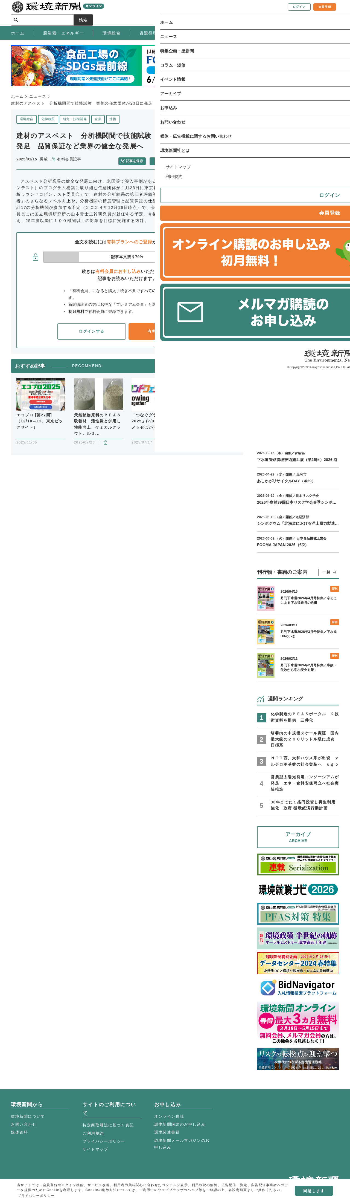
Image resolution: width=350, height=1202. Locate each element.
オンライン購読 (169, 1116)
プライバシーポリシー (104, 1141)
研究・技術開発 (75, 119)
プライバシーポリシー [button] (36, 1196)
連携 (112, 119)
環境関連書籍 (167, 1132)
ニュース (37, 96)
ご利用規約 (93, 1133)
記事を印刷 (167, 159)
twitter (216, 159)
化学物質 (48, 119)
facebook (226, 159)
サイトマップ (95, 1149)
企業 (98, 119)
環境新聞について (28, 1116)
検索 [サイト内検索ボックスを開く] (329, 12)
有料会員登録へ (162, 328)
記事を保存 (138, 159)
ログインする (91, 328)
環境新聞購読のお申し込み (179, 1124)
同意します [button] (314, 1191)
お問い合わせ (24, 1124)
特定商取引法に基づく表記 (108, 1125)
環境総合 (26, 119)
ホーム (17, 96)
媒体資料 (19, 1132)
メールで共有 (197, 159)
